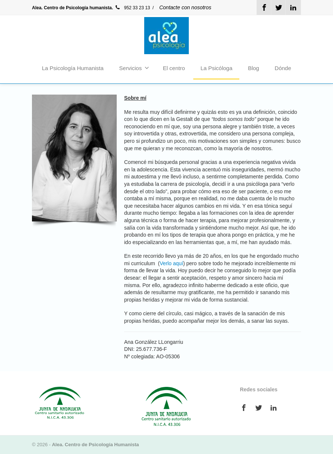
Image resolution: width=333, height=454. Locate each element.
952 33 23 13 (132, 7)
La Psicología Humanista (73, 68)
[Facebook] (264, 7)
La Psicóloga (216, 68)
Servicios (134, 68)
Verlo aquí (171, 263)
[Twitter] (278, 7)
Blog (253, 68)
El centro (174, 68)
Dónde (283, 68)
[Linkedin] (293, 7)
